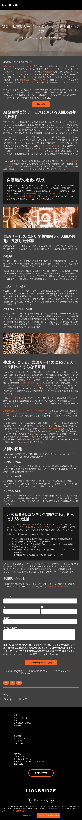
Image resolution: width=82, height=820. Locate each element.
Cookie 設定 (27, 816)
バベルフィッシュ (16, 71)
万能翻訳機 (49, 71)
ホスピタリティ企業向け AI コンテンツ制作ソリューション (37, 527)
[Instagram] (35, 800)
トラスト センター (21, 738)
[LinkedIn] (41, 800)
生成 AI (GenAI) (41, 79)
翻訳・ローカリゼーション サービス (18, 66)
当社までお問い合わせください (61, 586)
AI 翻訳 (16, 398)
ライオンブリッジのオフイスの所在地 (29, 761)
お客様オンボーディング (23, 759)
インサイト (18, 741)
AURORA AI (18, 725)
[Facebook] (29, 800)
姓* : (43, 607)
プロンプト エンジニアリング (30, 413)
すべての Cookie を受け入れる (48, 816)
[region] (41, 811)
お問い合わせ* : (10, 627)
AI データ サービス (21, 718)
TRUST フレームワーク (49, 428)
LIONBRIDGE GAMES (22, 723)
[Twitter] (47, 800)
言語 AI (17, 715)
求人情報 (17, 754)
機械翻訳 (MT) (26, 79)
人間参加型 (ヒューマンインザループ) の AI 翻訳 (23, 410)
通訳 (15, 720)
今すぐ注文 (41, 773)
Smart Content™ (27, 383)
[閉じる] (78, 806)
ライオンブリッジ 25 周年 (50, 145)
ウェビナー (18, 743)
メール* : (7, 597)
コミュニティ (19, 756)
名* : (5, 607)
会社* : (6, 617)
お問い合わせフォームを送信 (41, 662)
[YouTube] (52, 800)
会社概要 (17, 736)
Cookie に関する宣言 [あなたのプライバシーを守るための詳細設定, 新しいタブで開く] (17, 811)
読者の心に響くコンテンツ (33, 385)
